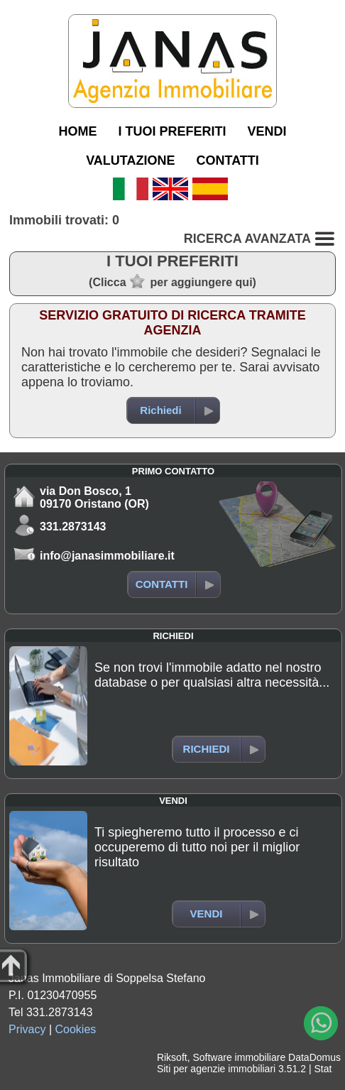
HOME (77, 131)
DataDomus (314, 1057)
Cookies (76, 1029)
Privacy (27, 1029)
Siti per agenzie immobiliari (216, 1068)
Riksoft (172, 1057)
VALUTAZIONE (130, 160)
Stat (323, 1068)
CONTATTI (228, 160)
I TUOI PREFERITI (172, 131)
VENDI (266, 131)
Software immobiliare (238, 1057)
